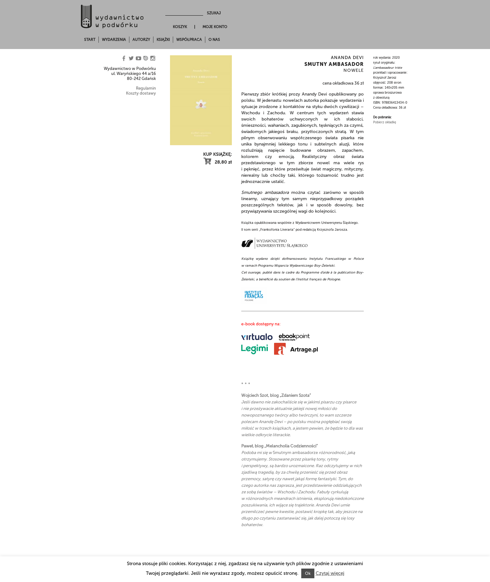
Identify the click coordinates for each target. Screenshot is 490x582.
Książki (163, 39)
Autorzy (141, 39)
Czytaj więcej (330, 573)
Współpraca (189, 39)
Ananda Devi (347, 57)
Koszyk (180, 27)
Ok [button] (308, 573)
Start (89, 39)
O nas (214, 39)
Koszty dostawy (141, 93)
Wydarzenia (114, 39)
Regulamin (146, 88)
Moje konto (214, 27)
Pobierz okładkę (384, 122)
